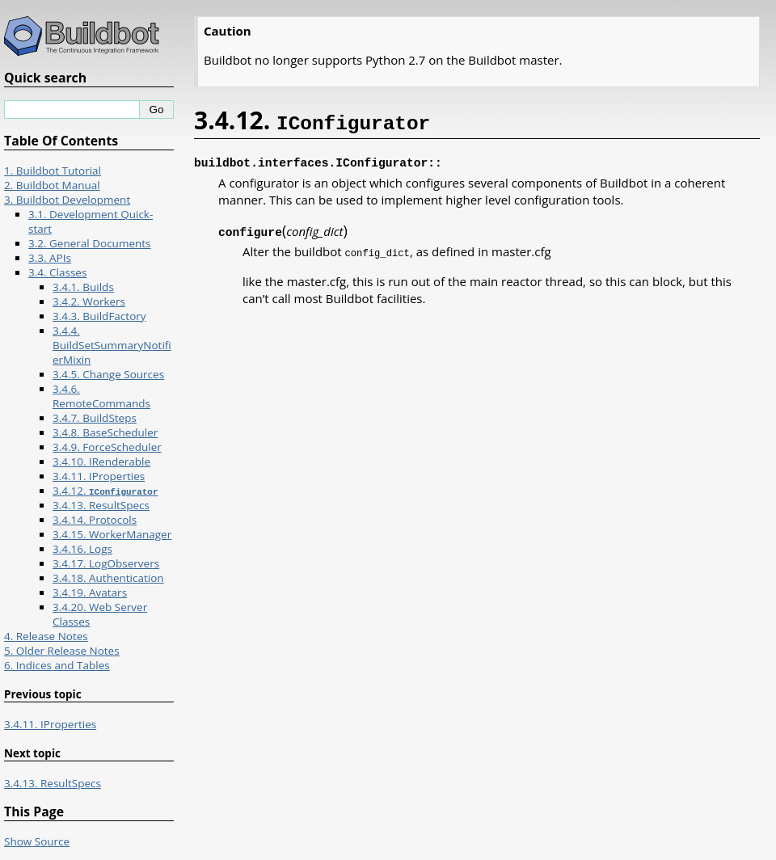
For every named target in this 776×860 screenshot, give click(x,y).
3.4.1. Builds (83, 287)
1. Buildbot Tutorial (52, 170)
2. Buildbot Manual (52, 185)
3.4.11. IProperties (99, 476)
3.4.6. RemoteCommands (101, 396)
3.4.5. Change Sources (108, 374)
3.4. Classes (57, 272)
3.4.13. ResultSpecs (101, 505)
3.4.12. (105, 490)
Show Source (37, 841)
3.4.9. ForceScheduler (107, 447)
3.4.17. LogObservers (106, 563)
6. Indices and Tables (57, 665)
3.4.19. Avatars (90, 592)
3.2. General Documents (89, 243)
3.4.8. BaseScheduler (105, 432)
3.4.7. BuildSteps (95, 418)
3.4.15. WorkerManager (112, 534)
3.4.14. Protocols (95, 519)
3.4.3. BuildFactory (99, 316)
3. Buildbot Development (67, 199)
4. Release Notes (46, 636)
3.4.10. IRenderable (101, 461)
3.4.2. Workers (89, 301)
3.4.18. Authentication (108, 578)
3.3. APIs (49, 258)
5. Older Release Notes (62, 650)
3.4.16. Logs (82, 549)
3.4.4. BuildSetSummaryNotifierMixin (112, 345)
